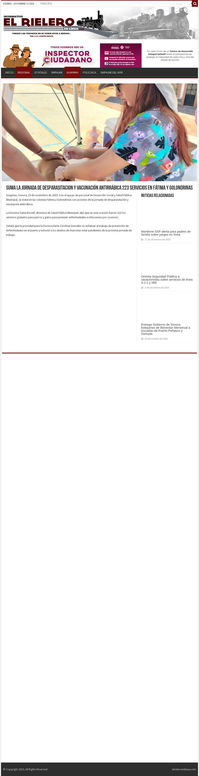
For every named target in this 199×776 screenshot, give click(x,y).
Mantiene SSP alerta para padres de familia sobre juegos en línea (166, 233)
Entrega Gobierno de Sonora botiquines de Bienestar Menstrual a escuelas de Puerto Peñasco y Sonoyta (165, 329)
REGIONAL (24, 72)
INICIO (9, 72)
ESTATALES (41, 72)
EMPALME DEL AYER (112, 72)
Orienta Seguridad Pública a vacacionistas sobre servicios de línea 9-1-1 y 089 (167, 279)
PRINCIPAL (46, 3)
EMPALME (57, 72)
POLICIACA (89, 72)
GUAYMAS (72, 72)
